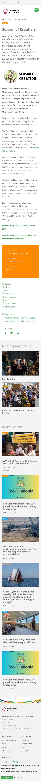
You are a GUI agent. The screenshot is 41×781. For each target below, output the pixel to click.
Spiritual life (10, 314)
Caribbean (9, 294)
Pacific (7, 290)
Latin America (10, 297)
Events (9, 19)
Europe (8, 284)
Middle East (10, 307)
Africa (7, 287)
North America (11, 303)
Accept (6, 778)
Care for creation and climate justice (20, 318)
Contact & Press (27, 744)
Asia (7, 300)
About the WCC (8, 736)
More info (4, 774)
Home (3, 19)
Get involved (26, 736)
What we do (6, 751)
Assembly (25, 751)
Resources (25, 740)
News (4, 744)
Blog (23, 747)
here (23, 174)
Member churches (9, 740)
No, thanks (18, 777)
